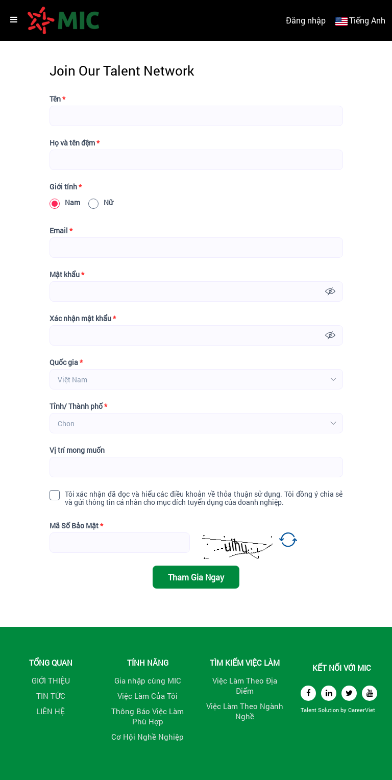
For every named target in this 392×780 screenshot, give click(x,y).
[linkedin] (328, 693)
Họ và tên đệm (75, 143)
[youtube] (369, 693)
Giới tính (66, 187)
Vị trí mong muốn (77, 450)
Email (61, 231)
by (344, 710)
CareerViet (361, 710)
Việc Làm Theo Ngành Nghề (244, 711)
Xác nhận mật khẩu (83, 318)
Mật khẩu (67, 275)
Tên (57, 99)
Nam (65, 203)
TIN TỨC (50, 696)
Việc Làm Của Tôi (147, 696)
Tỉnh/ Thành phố (78, 406)
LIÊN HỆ (50, 711)
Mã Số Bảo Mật (76, 526)
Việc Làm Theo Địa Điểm (244, 685)
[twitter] (349, 693)
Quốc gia (66, 362)
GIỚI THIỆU (51, 680)
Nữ (100, 203)
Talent (309, 710)
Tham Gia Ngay (196, 577)
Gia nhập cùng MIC (147, 680)
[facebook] (308, 693)
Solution (329, 710)
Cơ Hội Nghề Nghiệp (147, 737)
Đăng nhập (306, 20)
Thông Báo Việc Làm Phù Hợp (147, 716)
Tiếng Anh (367, 20)
